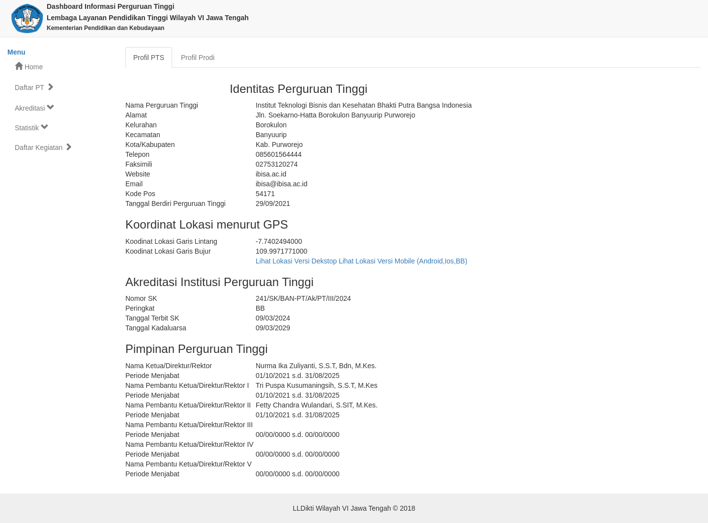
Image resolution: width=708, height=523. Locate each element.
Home (29, 66)
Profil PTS (148, 57)
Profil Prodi (197, 57)
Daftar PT (34, 87)
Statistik (32, 127)
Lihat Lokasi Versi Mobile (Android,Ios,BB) (403, 261)
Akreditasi (35, 108)
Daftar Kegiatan (43, 147)
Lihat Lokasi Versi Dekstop (296, 261)
